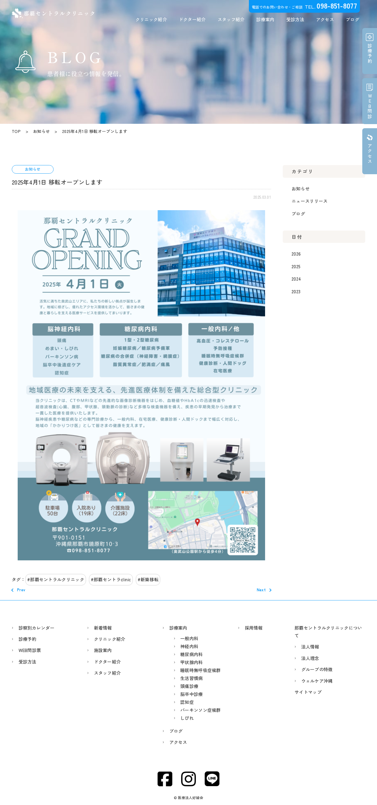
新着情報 (103, 628)
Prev (21, 589)
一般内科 (189, 638)
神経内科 (189, 646)
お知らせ (301, 188)
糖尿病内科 (191, 654)
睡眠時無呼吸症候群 (200, 670)
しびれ (187, 718)
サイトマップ (308, 692)
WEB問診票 (30, 650)
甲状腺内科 (191, 662)
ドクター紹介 (192, 19)
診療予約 (28, 639)
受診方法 (295, 19)
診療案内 (265, 19)
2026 (296, 254)
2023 (296, 291)
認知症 (187, 702)
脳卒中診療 (191, 694)
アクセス (325, 19)
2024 (296, 279)
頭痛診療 (189, 686)
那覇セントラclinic (112, 579)
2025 (296, 266)
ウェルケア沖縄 (317, 681)
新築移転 (149, 579)
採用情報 (254, 628)
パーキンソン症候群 (200, 710)
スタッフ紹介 (231, 19)
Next (261, 589)
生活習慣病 (191, 678)
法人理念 (310, 658)
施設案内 (103, 650)
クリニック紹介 (151, 19)
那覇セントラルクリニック (57, 579)
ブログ (352, 19)
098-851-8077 (337, 5)
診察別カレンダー (36, 628)
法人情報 (310, 646)
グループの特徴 (317, 669)
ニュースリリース (310, 201)
